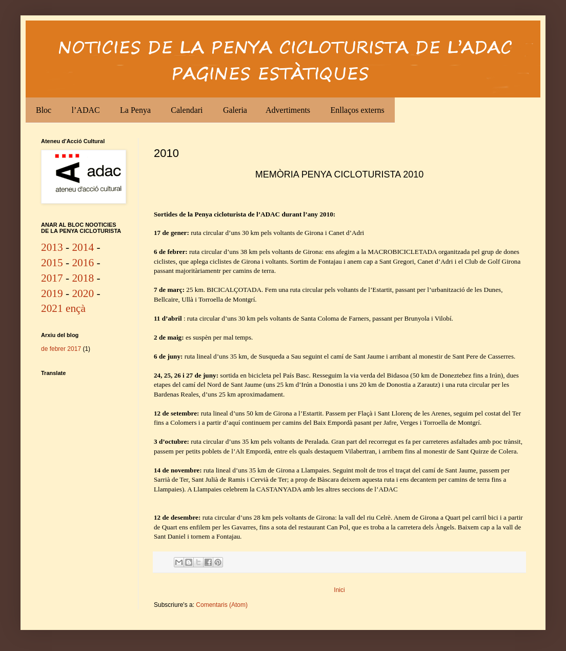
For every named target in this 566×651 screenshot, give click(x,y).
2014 (83, 247)
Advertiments (288, 110)
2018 (83, 278)
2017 (52, 278)
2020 (83, 293)
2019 (52, 293)
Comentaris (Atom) (222, 604)
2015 (52, 263)
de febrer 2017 (61, 348)
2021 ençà (63, 308)
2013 (52, 247)
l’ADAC (86, 110)
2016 (83, 263)
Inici (339, 590)
